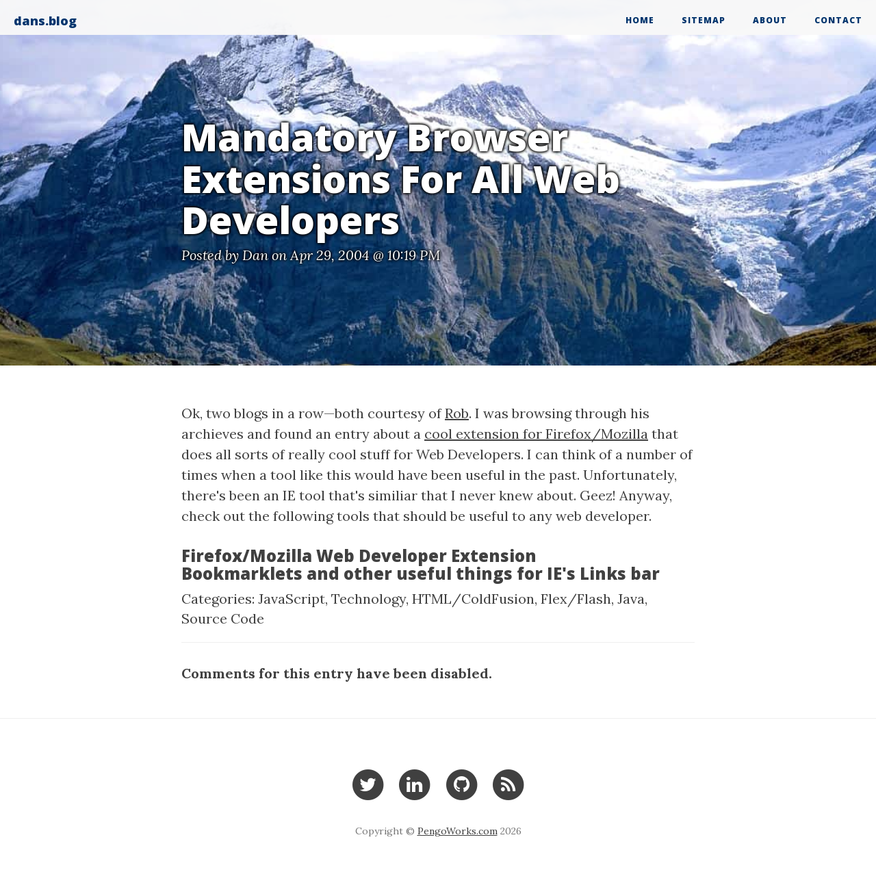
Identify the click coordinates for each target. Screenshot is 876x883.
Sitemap (703, 20)
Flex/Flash (576, 598)
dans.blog (45, 20)
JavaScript (291, 598)
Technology (368, 598)
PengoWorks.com (457, 831)
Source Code (222, 618)
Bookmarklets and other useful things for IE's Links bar (420, 573)
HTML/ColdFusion (473, 598)
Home (640, 20)
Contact (838, 20)
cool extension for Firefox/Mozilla (536, 433)
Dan (255, 255)
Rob (457, 413)
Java (631, 598)
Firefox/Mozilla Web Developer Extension (359, 555)
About (770, 20)
